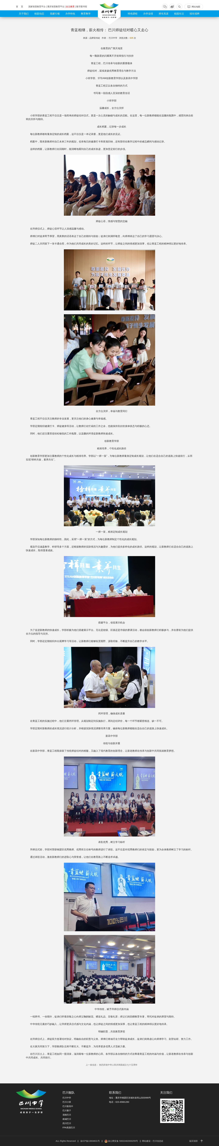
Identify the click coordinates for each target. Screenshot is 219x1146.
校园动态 (39, 13)
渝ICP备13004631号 (90, 1141)
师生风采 (164, 13)
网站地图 (194, 6)
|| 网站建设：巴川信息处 (151, 1141)
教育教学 (86, 13)
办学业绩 (148, 13)
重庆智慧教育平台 (56, 6)
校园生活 (179, 13)
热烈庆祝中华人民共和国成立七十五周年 (111, 1065)
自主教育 (70, 6)
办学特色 (70, 13)
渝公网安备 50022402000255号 (121, 1141)
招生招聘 (194, 13)
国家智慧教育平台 (37, 6)
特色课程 (132, 13)
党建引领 (55, 13)
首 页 (20, 6)
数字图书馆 (81, 6)
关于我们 (24, 13)
